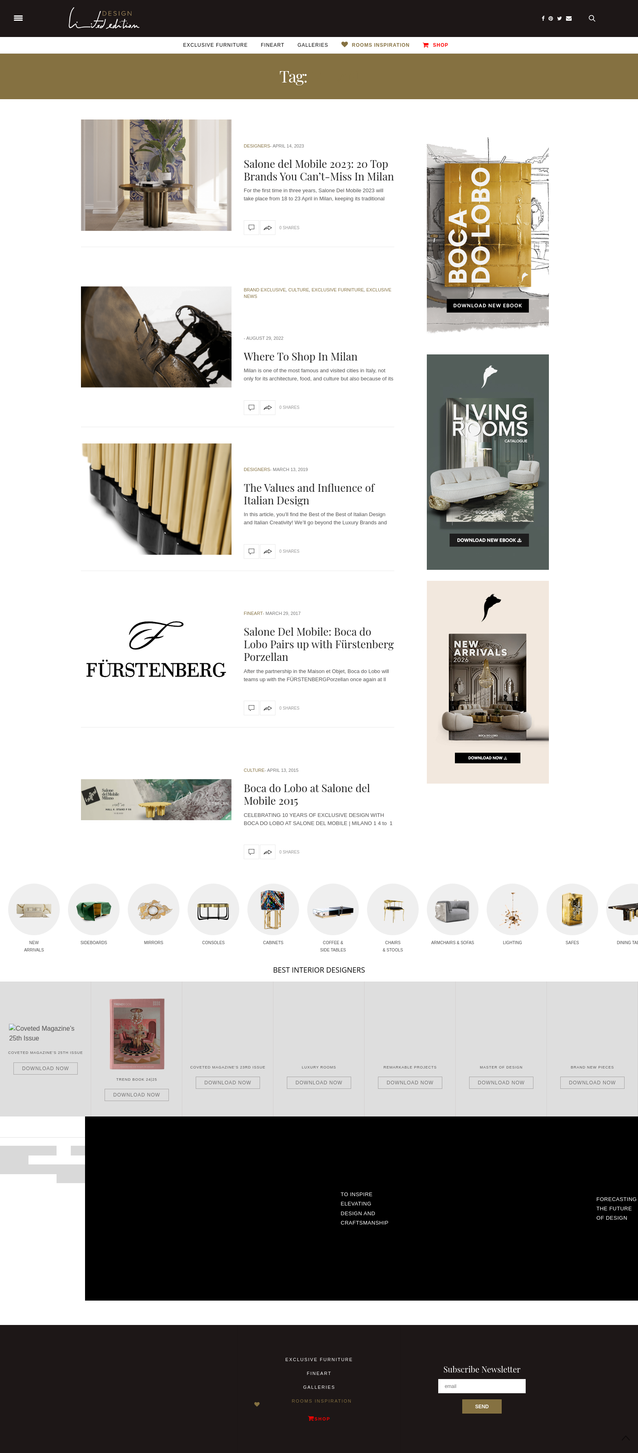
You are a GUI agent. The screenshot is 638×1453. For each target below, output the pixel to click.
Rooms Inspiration (381, 45)
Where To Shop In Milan (301, 356)
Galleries (312, 45)
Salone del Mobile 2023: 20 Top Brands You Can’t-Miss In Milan (319, 169)
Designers (257, 145)
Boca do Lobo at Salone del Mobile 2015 (307, 794)
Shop (435, 45)
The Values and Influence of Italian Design (309, 493)
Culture (298, 289)
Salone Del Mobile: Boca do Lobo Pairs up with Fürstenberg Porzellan (319, 644)
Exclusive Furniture (215, 45)
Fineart (272, 45)
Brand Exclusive (265, 289)
